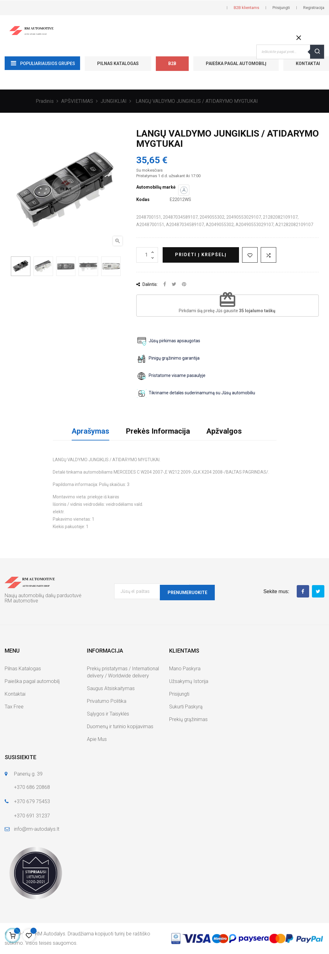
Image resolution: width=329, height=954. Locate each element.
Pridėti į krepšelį (201, 254)
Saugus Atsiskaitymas (111, 688)
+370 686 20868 (32, 787)
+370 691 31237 (32, 816)
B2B (172, 63)
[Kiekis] (147, 255)
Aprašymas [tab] (90, 431)
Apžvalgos (224, 431)
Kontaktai (15, 694)
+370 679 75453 (32, 801)
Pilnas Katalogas (118, 63)
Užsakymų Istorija (188, 681)
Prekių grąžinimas (188, 719)
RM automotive (21, 601)
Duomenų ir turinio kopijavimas (120, 726)
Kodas (143, 199)
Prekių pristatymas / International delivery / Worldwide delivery (123, 672)
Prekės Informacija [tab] (158, 431)
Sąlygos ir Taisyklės (108, 714)
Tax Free (14, 707)
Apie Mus (97, 739)
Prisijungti (179, 694)
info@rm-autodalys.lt (36, 829)
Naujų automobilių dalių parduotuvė (43, 595)
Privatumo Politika (106, 701)
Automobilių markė (156, 187)
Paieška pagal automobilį (236, 63)
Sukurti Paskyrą (186, 707)
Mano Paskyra (185, 669)
